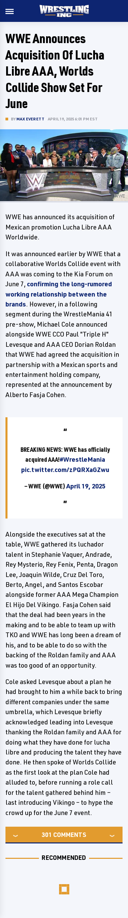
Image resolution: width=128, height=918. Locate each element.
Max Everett (30, 118)
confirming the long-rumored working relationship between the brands (58, 294)
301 (47, 834)
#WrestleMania (82, 459)
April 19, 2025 (85, 486)
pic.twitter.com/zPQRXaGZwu (65, 469)
